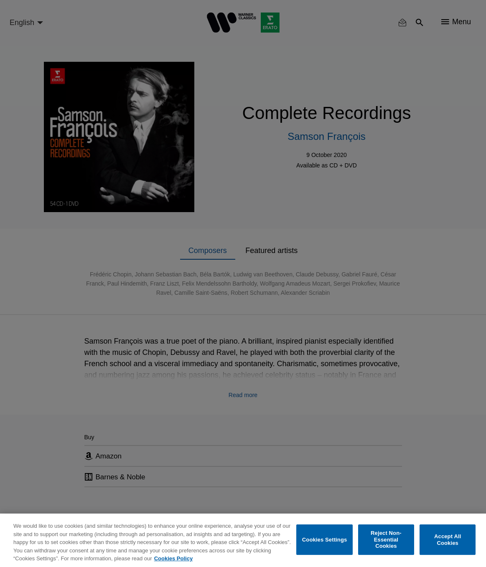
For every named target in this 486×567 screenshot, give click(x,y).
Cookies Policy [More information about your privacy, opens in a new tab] (173, 558)
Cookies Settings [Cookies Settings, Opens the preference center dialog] (324, 540)
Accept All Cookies (447, 539)
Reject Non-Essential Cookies (386, 539)
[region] (243, 540)
